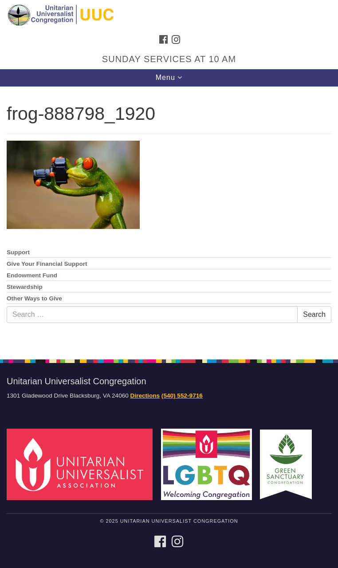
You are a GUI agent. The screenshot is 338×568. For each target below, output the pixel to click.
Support (18, 252)
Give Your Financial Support (47, 263)
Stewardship (25, 287)
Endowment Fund (32, 275)
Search (314, 314)
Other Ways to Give (34, 298)
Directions (145, 395)
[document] (169, 218)
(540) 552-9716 (182, 395)
